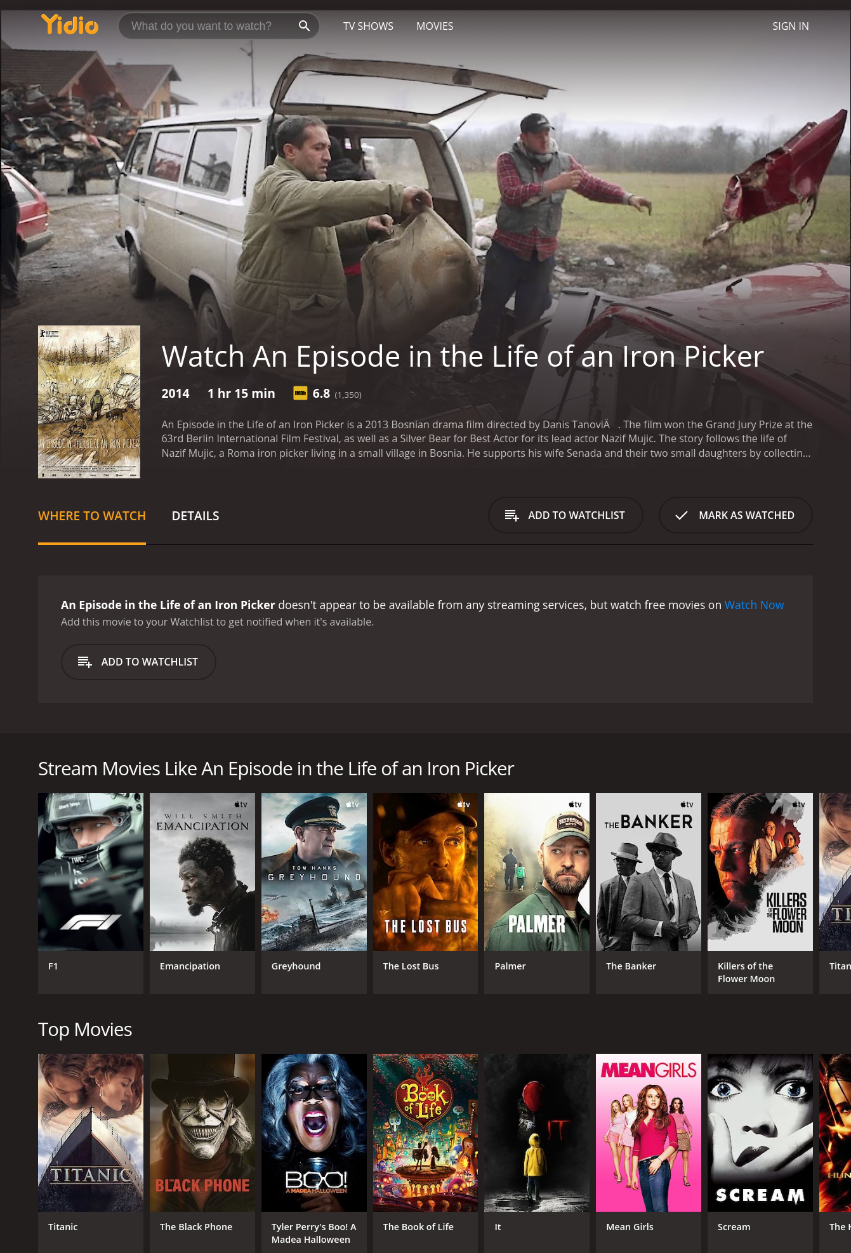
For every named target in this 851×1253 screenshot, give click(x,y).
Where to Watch (92, 515)
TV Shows (368, 26)
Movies (435, 26)
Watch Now (754, 604)
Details (195, 515)
